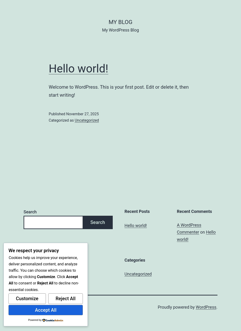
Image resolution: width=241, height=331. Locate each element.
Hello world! (78, 68)
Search (30, 211)
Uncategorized (87, 120)
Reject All (66, 298)
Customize (27, 298)
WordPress (206, 307)
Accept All (45, 310)
